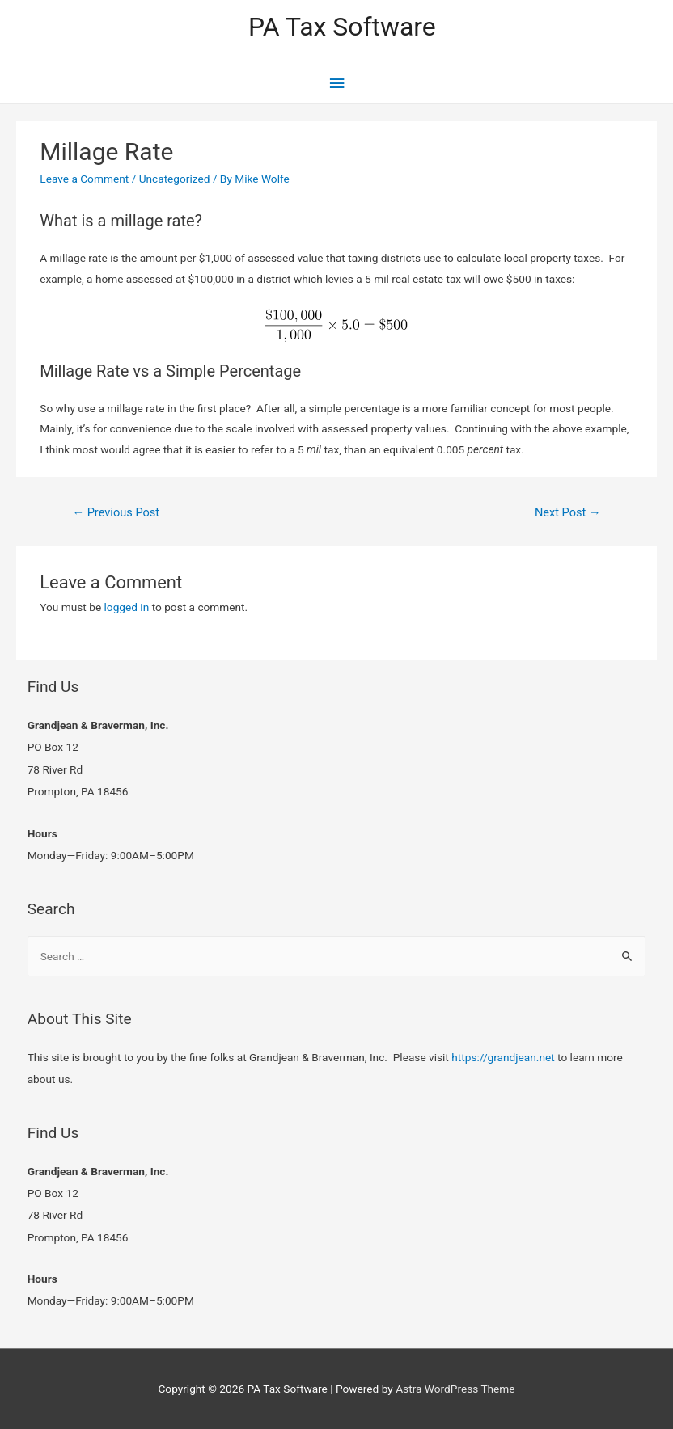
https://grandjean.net (502, 1057)
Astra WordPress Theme (455, 1388)
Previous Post (115, 512)
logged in (127, 607)
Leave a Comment (84, 178)
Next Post (568, 512)
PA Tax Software (342, 26)
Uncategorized (174, 178)
